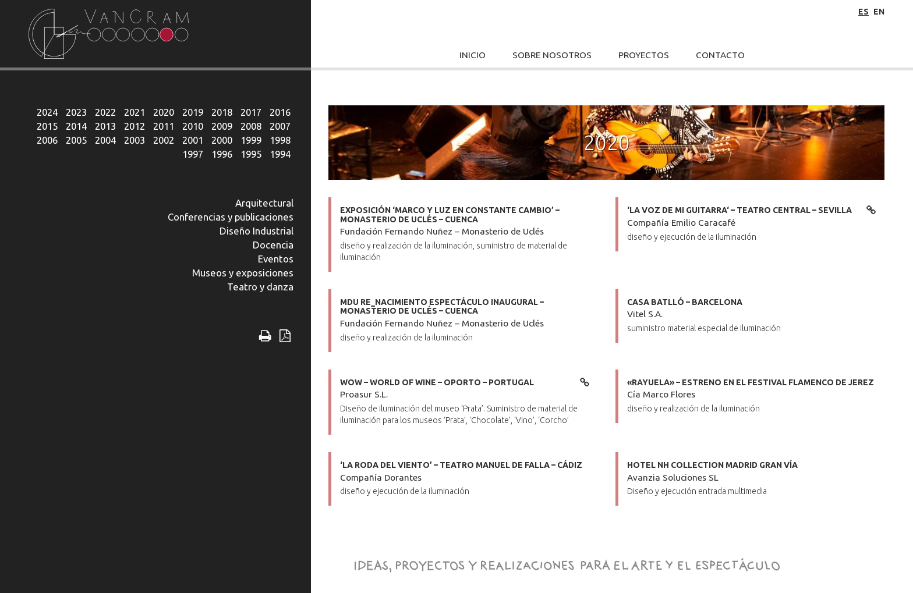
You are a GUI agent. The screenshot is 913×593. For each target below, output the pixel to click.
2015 (47, 126)
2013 (105, 126)
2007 (280, 126)
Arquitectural (264, 202)
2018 (221, 112)
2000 (221, 139)
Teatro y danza (260, 286)
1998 (280, 139)
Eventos (275, 258)
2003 (134, 139)
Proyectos (643, 55)
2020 (163, 112)
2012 (134, 126)
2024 (47, 112)
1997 (192, 153)
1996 (221, 153)
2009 (221, 126)
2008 (250, 126)
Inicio (472, 55)
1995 (250, 153)
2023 (76, 112)
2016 (280, 112)
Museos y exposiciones (242, 272)
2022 (105, 112)
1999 (250, 139)
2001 (192, 139)
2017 (250, 112)
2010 (192, 126)
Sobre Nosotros (552, 55)
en (878, 11)
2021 (134, 112)
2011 (163, 126)
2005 (76, 139)
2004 (105, 139)
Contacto (720, 55)
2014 (76, 126)
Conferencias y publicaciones (230, 216)
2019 (192, 112)
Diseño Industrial (256, 230)
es (863, 11)
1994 (280, 153)
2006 (47, 139)
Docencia (273, 244)
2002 (163, 139)
